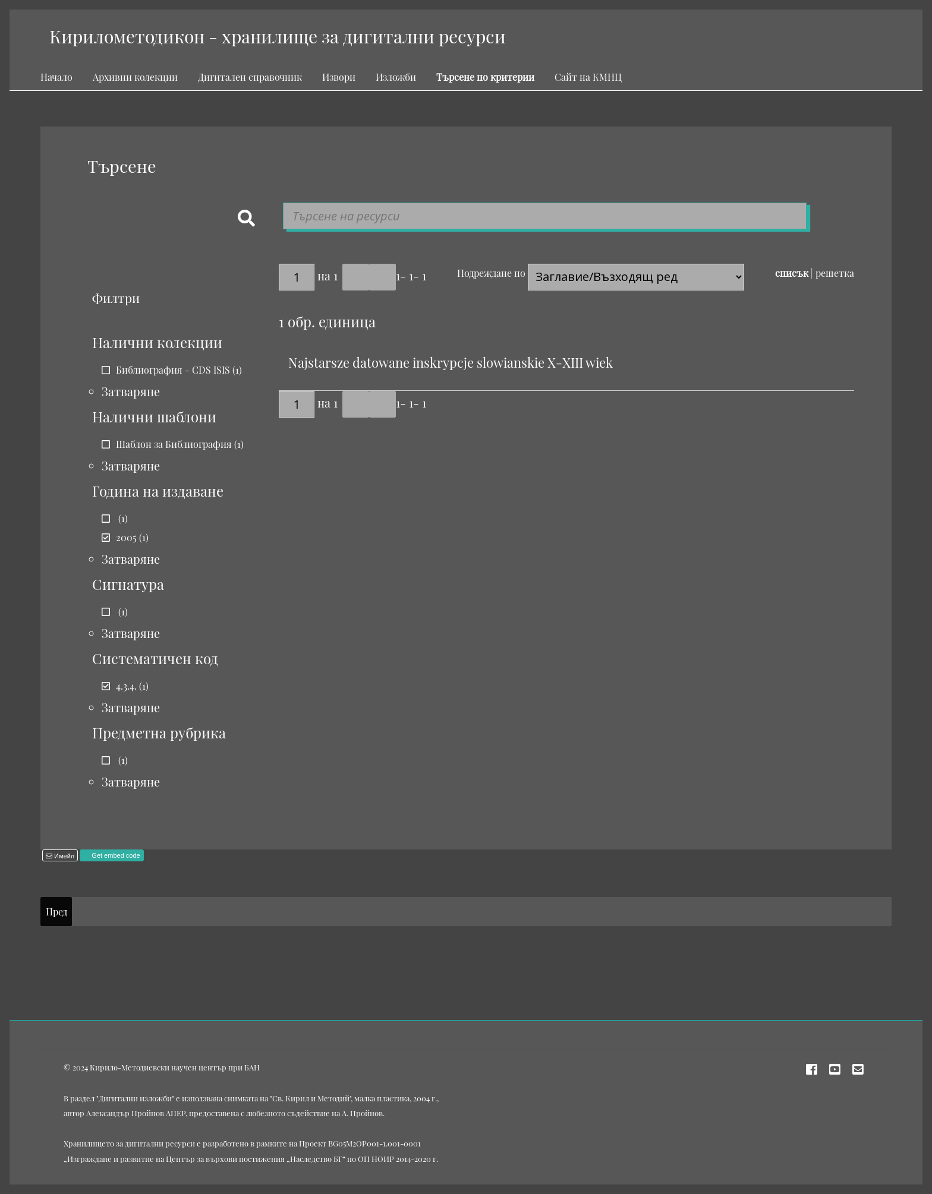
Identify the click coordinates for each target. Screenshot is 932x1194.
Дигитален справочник (250, 77)
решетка (835, 273)
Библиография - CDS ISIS (173, 370)
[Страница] (296, 277)
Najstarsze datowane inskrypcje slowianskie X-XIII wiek (450, 362)
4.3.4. (126, 686)
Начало (56, 77)
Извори (338, 77)
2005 (126, 537)
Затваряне (131, 391)
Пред (56, 911)
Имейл (63, 856)
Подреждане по (491, 273)
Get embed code (115, 855)
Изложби (396, 77)
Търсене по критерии (485, 77)
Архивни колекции (135, 77)
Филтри (116, 297)
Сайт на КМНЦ (588, 77)
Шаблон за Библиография (174, 444)
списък (791, 273)
